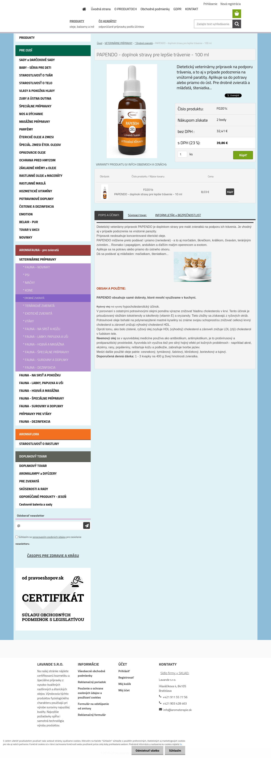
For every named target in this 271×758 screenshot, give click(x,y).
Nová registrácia (231, 4)
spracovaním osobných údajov (49, 537)
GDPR (177, 9)
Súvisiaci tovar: (137, 215)
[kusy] (182, 154)
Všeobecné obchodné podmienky (91, 673)
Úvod (99, 43)
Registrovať (126, 677)
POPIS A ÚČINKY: (109, 215)
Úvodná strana (101, 9)
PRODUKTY (77, 21)
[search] (236, 24)
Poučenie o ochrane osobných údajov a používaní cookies (90, 693)
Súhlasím (174, 750)
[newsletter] (86, 525)
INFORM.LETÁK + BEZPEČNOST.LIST (178, 215)
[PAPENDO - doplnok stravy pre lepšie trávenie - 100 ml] (132, 66)
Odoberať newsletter (30, 515)
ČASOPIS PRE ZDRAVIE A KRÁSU (53, 555)
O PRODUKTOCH (125, 9)
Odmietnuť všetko (146, 750)
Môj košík (124, 684)
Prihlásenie (210, 4)
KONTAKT (191, 9)
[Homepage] (82, 9)
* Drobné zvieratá (144, 43)
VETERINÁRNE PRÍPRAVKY (118, 43)
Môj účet (124, 690)
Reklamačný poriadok (92, 682)
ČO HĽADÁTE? (107, 21)
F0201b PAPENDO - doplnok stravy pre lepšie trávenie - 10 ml (148, 191)
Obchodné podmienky (155, 9)
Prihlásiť (124, 671)
